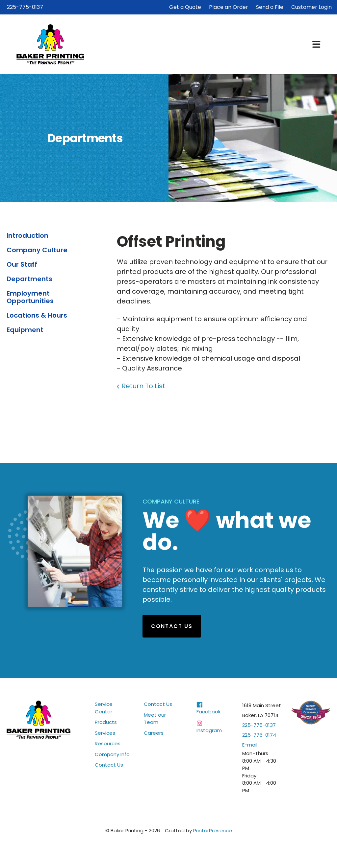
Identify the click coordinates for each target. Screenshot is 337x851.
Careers (154, 732)
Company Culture (37, 250)
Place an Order (228, 7)
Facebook (208, 711)
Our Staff (22, 264)
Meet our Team (155, 718)
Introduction (27, 235)
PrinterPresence (212, 830)
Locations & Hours (37, 315)
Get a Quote (185, 7)
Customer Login (311, 7)
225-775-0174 (259, 734)
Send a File (269, 7)
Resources (107, 743)
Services (105, 732)
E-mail (249, 744)
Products (106, 722)
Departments (29, 278)
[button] (316, 44)
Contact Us (172, 626)
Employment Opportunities (30, 297)
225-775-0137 (25, 7)
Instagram (209, 730)
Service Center (104, 708)
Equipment (25, 329)
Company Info (112, 754)
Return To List (143, 386)
